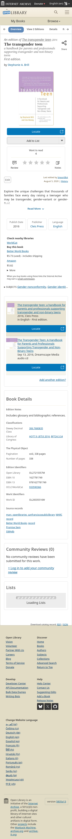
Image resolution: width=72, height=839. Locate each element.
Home (40, 641)
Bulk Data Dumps (16, 692)
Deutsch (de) (13, 732)
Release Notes (45, 700)
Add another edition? (52, 380)
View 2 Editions (35, 29)
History (64, 181)
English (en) (12, 737)
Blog (8, 658)
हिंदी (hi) (10, 749)
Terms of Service (15, 663)
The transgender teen (36, 40)
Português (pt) (14, 762)
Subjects (42, 654)
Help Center (44, 683)
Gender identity (57, 287)
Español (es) (13, 741)
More (12, 270)
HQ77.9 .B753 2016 (39, 436)
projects (22, 824)
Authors (41, 650)
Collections (43, 658)
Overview (16, 29)
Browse (48, 21)
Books (40, 646)
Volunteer (11, 646)
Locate (36, 131)
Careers (10, 654)
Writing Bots (13, 696)
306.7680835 (36, 428)
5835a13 (61, 801)
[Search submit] (55, 12)
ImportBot (63, 177)
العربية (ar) (11, 724)
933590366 (35, 487)
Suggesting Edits (46, 692)
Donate (39, 3)
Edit (7, 180)
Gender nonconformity (31, 287)
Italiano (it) (12, 758)
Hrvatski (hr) (13, 754)
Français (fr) (12, 745)
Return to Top (45, 667)
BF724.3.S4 (57, 436)
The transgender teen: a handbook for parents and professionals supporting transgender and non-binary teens (41, 308)
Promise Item (13, 527)
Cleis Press (37, 226)
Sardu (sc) (11, 771)
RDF (59, 624)
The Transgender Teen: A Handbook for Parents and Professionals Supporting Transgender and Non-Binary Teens (40, 345)
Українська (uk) (15, 779)
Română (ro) (13, 766)
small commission (26, 278)
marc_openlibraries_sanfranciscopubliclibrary (30, 514)
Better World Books (18, 251)
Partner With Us (15, 650)
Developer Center (16, 683)
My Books (18, 21)
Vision (9, 641)
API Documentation (17, 687)
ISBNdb (10, 531)
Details (53, 29)
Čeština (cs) (12, 728)
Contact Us (43, 687)
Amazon (11, 260)
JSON (65, 624)
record (31, 523)
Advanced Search (47, 663)
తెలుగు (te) (11, 775)
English (57, 226)
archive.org (16, 831)
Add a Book (43, 696)
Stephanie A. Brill (18, 65)
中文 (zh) (11, 784)
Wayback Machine (25, 827)
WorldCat (12, 242)
